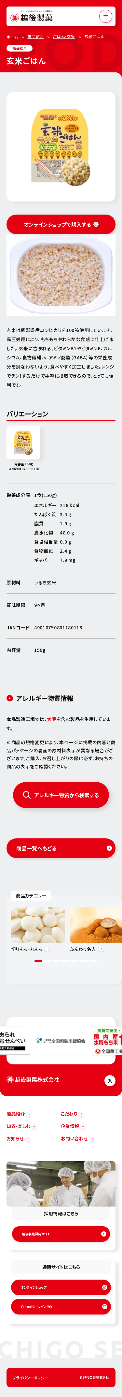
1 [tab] (38, 961)
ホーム (12, 36)
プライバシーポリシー (30, 1377)
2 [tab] (47, 961)
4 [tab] (66, 961)
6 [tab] (84, 961)
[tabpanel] (38, 929)
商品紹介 (35, 36)
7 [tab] (93, 961)
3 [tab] (57, 961)
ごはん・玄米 (64, 36)
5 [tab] (75, 961)
